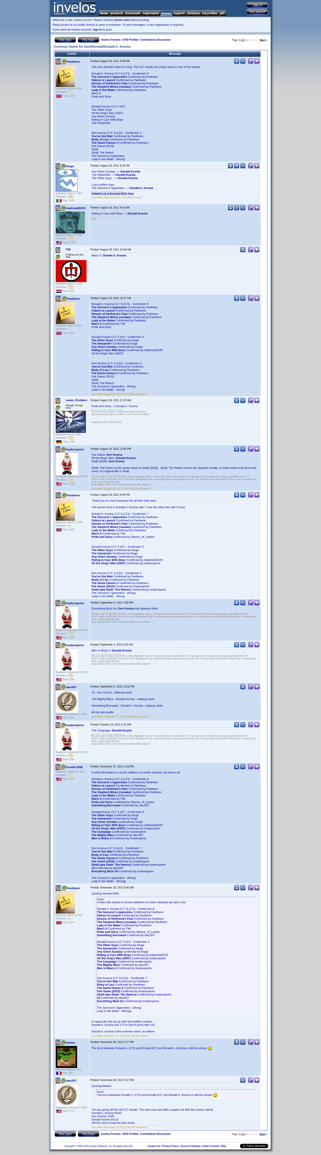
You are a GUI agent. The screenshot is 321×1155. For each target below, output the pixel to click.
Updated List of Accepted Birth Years (113, 193)
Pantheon (73, 61)
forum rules (122, 20)
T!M (68, 249)
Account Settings (190, 1146)
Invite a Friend (211, 1146)
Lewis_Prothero (76, 400)
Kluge (70, 166)
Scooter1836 (74, 767)
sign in (97, 29)
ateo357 (71, 687)
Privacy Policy (170, 1146)
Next (263, 40)
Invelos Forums (111, 39)
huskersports (75, 449)
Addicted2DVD (76, 208)
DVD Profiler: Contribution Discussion (147, 39)
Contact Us (154, 1146)
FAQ (223, 1146)
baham (70, 1042)
